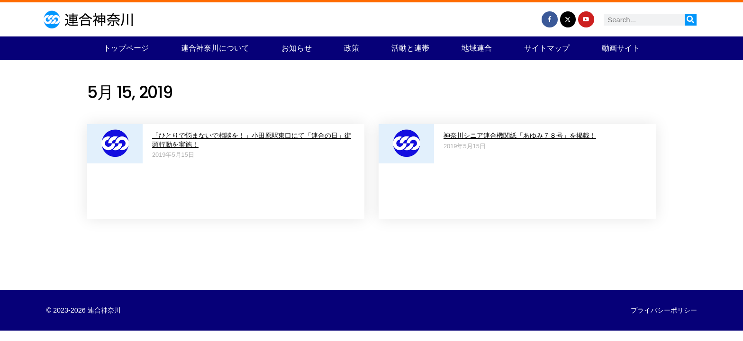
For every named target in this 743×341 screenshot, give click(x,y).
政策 (351, 48)
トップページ (126, 48)
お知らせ (296, 48)
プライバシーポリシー (664, 310)
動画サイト (621, 48)
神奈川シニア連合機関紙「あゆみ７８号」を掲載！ (520, 135)
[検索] (691, 20)
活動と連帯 (410, 48)
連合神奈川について (215, 48)
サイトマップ (547, 48)
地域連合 (477, 48)
